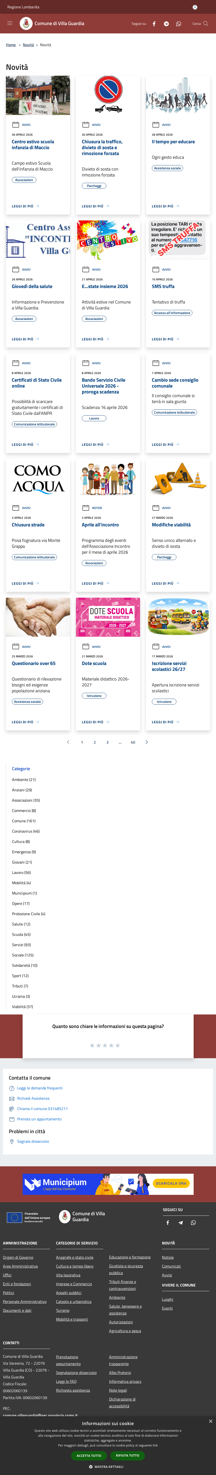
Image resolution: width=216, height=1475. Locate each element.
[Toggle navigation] (10, 23)
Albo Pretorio (120, 1372)
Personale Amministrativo (24, 1301)
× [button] (210, 1421)
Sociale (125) (22, 955)
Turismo (62, 1310)
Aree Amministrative (20, 1266)
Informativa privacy (125, 1381)
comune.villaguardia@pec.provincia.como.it (40, 1415)
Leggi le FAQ (66, 1381)
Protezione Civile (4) (28, 914)
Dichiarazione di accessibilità (122, 1402)
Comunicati (171, 1266)
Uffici (7, 1275)
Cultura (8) (21, 841)
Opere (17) (20, 903)
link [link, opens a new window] (155, 1445)
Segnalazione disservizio (76, 1372)
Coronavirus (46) (26, 831)
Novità (28, 45)
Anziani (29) (22, 790)
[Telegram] (164, 23)
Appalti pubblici (69, 1293)
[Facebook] (152, 23)
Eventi (167, 1308)
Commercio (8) (24, 810)
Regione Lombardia (23, 7)
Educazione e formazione (130, 1257)
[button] (108, 1466)
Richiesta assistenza (73, 1390)
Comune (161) (23, 821)
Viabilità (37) (22, 1007)
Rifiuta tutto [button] (127, 1455)
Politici (8, 1293)
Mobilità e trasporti (72, 1319)
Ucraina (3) (21, 996)
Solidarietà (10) (24, 965)
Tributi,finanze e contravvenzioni (122, 1285)
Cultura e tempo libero (74, 1266)
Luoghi (167, 1299)
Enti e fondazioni (17, 1284)
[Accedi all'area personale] (195, 7)
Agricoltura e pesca (125, 1331)
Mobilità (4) (21, 883)
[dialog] (108, 1445)
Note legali (118, 1390)
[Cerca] (206, 24)
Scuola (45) (21, 934)
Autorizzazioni (121, 1322)
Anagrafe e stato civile (74, 1257)
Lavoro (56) (21, 872)
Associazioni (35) (26, 800)
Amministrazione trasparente (123, 1360)
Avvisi (21, 124)
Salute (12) (21, 924)
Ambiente (117, 1297)
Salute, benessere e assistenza (125, 1309)
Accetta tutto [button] (89, 1456)
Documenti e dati (17, 1310)
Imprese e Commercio (74, 1284)
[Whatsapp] (177, 23)
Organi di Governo (18, 1257)
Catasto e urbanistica (73, 1301)
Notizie (92, 508)
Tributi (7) (20, 986)
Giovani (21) (22, 862)
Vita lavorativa (68, 1275)
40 (133, 742)
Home (11, 45)
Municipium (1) (24, 893)
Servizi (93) (21, 945)
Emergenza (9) (24, 852)
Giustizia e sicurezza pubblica (126, 1269)
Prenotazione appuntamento (68, 1360)
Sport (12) (20, 976)
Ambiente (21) (24, 779)
